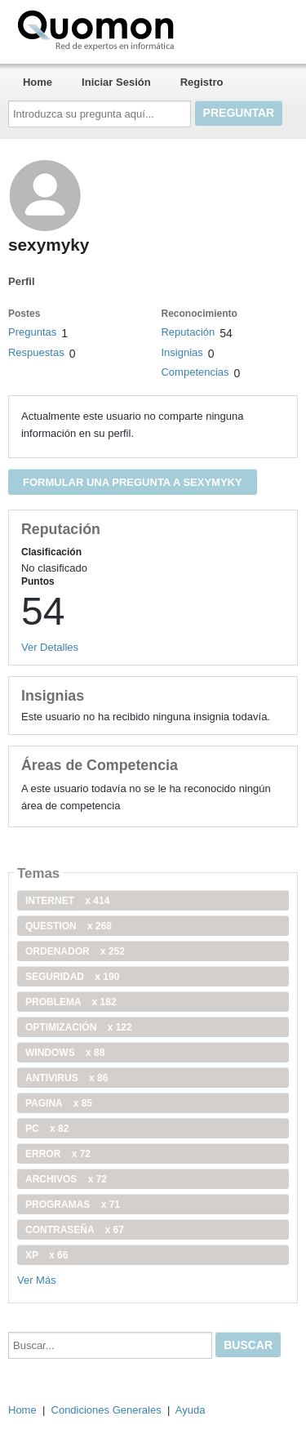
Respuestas (36, 352)
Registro (202, 82)
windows (64, 1052)
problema (71, 1002)
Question (68, 926)
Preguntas (32, 332)
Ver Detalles (49, 647)
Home (37, 82)
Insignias (181, 352)
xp (46, 1255)
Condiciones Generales (106, 1410)
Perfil (21, 281)
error (58, 1154)
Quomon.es (147, 28)
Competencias (194, 372)
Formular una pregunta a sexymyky (132, 482)
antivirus (66, 1078)
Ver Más (36, 1280)
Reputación (188, 332)
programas (72, 1204)
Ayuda (190, 1410)
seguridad (72, 976)
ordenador (75, 951)
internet (67, 900)
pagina (58, 1103)
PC (47, 1128)
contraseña (74, 1230)
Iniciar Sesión (116, 82)
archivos (66, 1179)
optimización (78, 1027)
